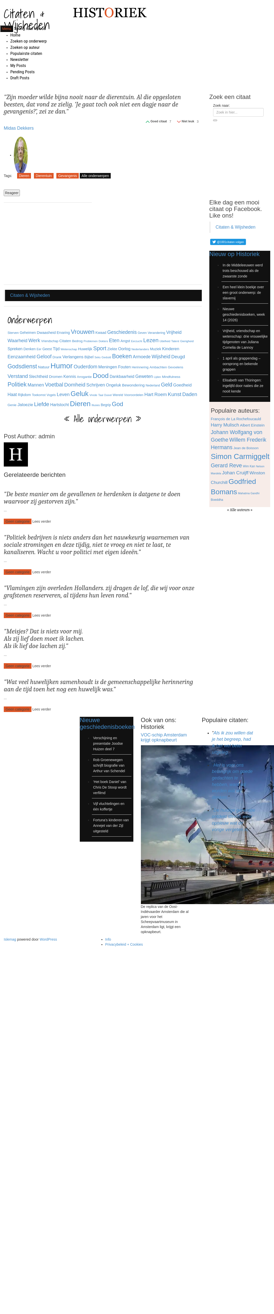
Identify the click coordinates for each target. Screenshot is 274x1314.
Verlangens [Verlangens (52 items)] (73, 356)
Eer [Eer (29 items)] (39, 349)
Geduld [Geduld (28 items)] (106, 357)
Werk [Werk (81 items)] (34, 340)
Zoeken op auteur (25, 47)
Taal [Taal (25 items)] (100, 395)
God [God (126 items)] (117, 404)
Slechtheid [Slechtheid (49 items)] (38, 376)
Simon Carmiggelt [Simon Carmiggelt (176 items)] (240, 456)
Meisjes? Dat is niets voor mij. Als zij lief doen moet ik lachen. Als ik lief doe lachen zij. (44, 639)
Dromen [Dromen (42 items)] (55, 376)
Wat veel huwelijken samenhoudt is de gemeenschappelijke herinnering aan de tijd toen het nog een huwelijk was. (98, 685)
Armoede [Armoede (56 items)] (142, 356)
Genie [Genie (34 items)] (12, 405)
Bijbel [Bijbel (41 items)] (89, 357)
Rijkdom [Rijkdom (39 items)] (24, 395)
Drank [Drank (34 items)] (57, 357)
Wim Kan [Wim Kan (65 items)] (249, 466)
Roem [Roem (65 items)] (160, 394)
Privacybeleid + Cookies (124, 944)
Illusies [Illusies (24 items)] (96, 405)
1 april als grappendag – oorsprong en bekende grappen (241, 363)
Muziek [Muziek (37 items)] (155, 349)
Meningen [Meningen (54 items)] (107, 367)
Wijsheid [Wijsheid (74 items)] (160, 356)
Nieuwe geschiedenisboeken (107, 723)
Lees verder (41, 521)
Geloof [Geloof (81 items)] (44, 356)
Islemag (10, 939)
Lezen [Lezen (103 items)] (151, 340)
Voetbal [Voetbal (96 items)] (54, 384)
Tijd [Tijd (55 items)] (56, 348)
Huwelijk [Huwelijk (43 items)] (85, 349)
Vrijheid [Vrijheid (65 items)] (173, 332)
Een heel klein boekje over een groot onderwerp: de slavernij (243, 292)
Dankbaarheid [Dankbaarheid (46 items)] (122, 376)
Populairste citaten (26, 53)
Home (15, 35)
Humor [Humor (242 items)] (62, 366)
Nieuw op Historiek (234, 254)
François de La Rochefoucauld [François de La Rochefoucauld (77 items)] (236, 419)
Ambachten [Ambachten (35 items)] (158, 367)
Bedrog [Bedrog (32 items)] (77, 341)
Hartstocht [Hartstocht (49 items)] (59, 404)
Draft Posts (19, 77)
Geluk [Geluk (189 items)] (80, 394)
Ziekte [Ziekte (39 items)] (112, 349)
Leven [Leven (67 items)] (63, 394)
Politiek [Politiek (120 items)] (17, 384)
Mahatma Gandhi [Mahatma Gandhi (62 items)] (248, 493)
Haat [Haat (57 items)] (12, 394)
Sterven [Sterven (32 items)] (13, 333)
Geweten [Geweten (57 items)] (144, 376)
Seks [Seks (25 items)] (98, 357)
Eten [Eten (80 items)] (114, 340)
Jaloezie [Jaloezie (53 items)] (25, 404)
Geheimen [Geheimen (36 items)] (28, 333)
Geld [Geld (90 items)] (166, 384)
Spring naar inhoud (30, 28)
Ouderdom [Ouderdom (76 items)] (85, 366)
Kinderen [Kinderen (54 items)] (170, 348)
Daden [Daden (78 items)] (189, 394)
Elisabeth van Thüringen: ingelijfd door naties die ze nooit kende (243, 385)
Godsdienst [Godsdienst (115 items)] (22, 366)
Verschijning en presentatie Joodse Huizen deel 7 (108, 743)
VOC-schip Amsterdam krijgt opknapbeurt (164, 737)
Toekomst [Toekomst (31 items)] (39, 395)
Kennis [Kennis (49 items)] (69, 376)
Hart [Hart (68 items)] (148, 394)
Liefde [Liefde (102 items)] (41, 404)
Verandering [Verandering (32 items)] (156, 333)
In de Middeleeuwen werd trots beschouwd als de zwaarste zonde (243, 270)
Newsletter (19, 59)
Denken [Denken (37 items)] (29, 349)
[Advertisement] (48, 244)
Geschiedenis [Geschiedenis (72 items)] (122, 332)
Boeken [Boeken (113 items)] (122, 356)
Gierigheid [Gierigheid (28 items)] (187, 341)
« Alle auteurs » (239, 510)
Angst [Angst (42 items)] (125, 341)
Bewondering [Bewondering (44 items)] (133, 385)
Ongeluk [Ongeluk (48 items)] (113, 385)
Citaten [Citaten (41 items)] (65, 341)
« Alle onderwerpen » (102, 419)
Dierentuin (44, 176)
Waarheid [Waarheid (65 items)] (17, 340)
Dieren (24, 176)
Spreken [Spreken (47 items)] (15, 349)
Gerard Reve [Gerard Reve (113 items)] (226, 465)
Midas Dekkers (19, 128)
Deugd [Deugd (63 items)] (178, 356)
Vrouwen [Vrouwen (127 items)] (82, 331)
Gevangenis (67, 176)
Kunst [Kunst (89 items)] (174, 394)
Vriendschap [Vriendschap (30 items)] (49, 341)
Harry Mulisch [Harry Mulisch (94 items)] (225, 425)
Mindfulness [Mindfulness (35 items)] (171, 377)
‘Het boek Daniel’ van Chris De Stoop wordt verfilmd (110, 787)
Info (108, 939)
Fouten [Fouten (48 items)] (124, 367)
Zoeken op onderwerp (28, 41)
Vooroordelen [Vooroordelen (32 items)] (133, 395)
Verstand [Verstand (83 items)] (18, 376)
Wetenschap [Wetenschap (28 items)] (69, 349)
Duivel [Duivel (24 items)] (108, 395)
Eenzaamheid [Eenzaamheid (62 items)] (21, 356)
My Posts (18, 65)
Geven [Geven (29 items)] (142, 333)
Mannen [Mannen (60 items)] (36, 384)
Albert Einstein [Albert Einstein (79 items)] (252, 425)
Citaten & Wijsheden (27, 19)
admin (46, 436)
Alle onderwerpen (95, 176)
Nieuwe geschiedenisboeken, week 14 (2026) (244, 314)
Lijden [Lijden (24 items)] (157, 376)
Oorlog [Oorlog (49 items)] (124, 348)
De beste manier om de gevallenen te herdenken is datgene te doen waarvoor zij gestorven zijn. (92, 497)
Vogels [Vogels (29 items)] (51, 395)
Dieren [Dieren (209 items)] (80, 404)
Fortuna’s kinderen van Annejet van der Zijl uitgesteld (111, 825)
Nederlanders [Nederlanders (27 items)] (140, 349)
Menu (6, 29)
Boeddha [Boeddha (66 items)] (217, 500)
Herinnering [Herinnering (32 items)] (140, 367)
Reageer (12, 193)
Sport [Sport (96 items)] (99, 348)
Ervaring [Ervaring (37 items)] (63, 333)
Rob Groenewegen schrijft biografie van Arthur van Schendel (109, 765)
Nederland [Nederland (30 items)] (153, 385)
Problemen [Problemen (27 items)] (91, 341)
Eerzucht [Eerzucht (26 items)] (136, 341)
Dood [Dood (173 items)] (100, 375)
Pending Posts (22, 71)
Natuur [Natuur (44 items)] (44, 367)
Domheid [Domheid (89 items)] (74, 384)
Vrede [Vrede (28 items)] (93, 395)
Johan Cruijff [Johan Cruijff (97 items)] (235, 472)
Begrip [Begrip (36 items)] (106, 405)
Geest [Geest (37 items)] (47, 349)
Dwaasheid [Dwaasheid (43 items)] (46, 332)
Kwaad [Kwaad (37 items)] (100, 333)
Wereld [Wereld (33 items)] (118, 395)
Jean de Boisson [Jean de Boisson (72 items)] (246, 448)
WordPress (48, 939)
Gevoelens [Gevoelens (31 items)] (175, 367)
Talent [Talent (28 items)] (175, 341)
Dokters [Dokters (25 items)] (103, 341)
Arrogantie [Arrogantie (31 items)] (84, 377)
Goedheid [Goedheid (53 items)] (182, 385)
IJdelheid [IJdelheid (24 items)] (165, 341)
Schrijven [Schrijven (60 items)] (95, 384)
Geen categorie (18, 521)
